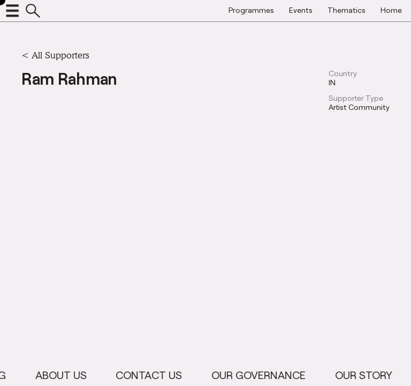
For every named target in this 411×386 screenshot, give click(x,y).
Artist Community (359, 107)
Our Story (368, 374)
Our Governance (264, 374)
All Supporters (60, 55)
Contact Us (154, 374)
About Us (66, 374)
